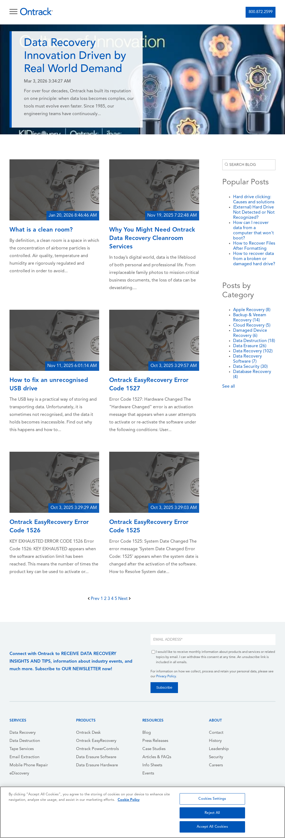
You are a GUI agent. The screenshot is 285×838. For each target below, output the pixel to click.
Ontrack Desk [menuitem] (88, 733)
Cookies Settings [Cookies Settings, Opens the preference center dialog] (212, 799)
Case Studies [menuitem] (153, 749)
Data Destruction (254, 341)
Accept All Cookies (212, 826)
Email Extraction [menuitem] (24, 757)
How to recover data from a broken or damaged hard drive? (254, 259)
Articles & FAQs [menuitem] (156, 757)
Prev (94, 599)
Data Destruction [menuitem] (25, 741)
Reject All (212, 813)
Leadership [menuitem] (219, 749)
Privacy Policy (166, 676)
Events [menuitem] (148, 773)
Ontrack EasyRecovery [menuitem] (96, 741)
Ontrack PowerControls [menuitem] (97, 749)
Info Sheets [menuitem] (152, 765)
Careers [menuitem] (216, 765)
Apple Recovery (251, 310)
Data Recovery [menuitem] (23, 733)
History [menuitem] (215, 741)
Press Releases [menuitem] (155, 741)
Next (124, 599)
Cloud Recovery (251, 325)
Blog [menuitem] (146, 733)
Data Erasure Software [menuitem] (96, 757)
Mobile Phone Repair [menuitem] (29, 765)
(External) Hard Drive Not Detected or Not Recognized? (254, 212)
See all (228, 386)
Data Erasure (249, 346)
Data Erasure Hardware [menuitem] (97, 765)
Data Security (250, 367)
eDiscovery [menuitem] (19, 773)
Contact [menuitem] (216, 733)
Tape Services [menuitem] (22, 749)
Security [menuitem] (216, 757)
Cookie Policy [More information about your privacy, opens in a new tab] (129, 800)
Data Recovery (253, 351)
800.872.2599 (261, 12)
